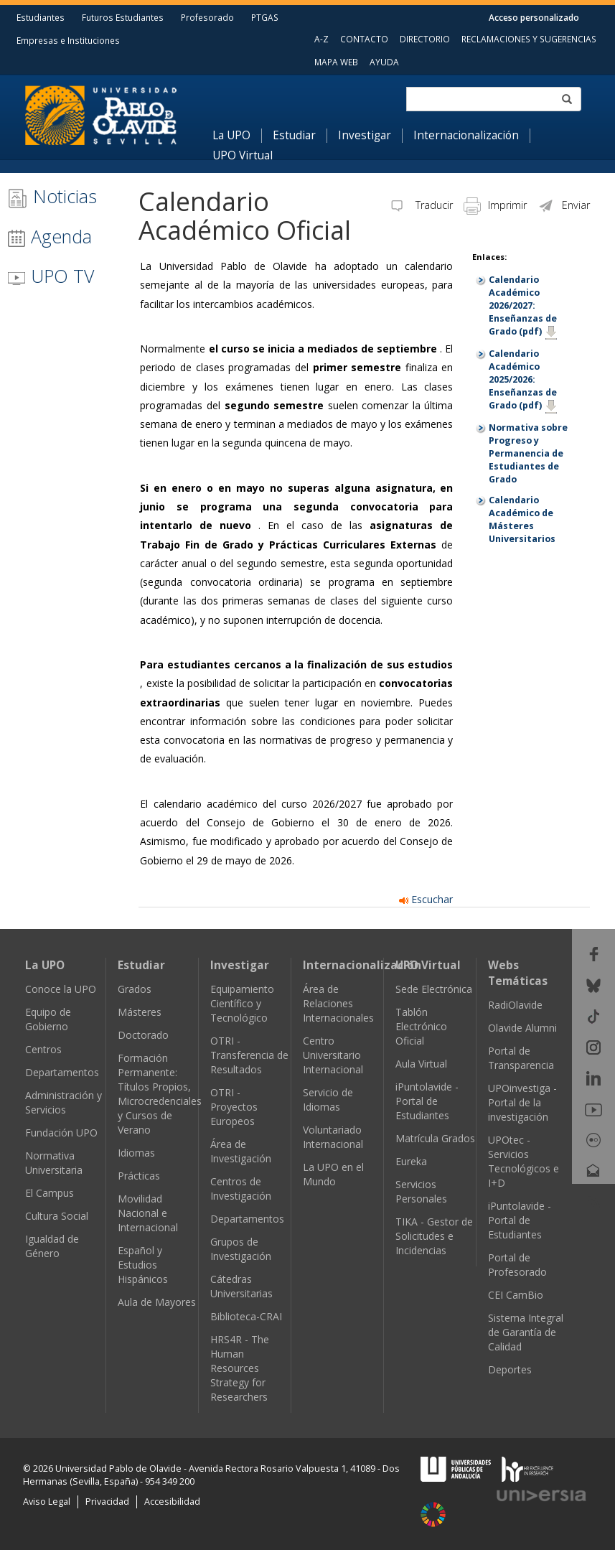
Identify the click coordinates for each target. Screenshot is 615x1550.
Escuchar (426, 899)
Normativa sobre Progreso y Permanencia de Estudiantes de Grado (528, 453)
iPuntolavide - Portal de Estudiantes (427, 1101)
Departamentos (62, 1072)
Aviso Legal (46, 1501)
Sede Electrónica (433, 989)
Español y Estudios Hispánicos (143, 1264)
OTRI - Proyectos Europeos (234, 1107)
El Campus (49, 1193)
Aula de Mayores (157, 1302)
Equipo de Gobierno (48, 1019)
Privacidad (107, 1501)
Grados (134, 989)
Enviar (563, 205)
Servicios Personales (421, 1191)
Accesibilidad (172, 1501)
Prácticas (139, 1175)
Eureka (411, 1161)
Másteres (139, 1012)
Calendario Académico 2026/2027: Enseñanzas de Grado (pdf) (523, 305)
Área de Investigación (240, 1151)
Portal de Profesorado (517, 1265)
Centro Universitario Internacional (333, 1055)
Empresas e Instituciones (68, 40)
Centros (43, 1049)
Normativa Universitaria (54, 1163)
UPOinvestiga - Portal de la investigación (522, 1102)
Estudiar (294, 136)
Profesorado (207, 17)
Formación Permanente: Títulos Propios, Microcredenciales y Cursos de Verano (160, 1093)
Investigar (364, 136)
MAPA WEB (336, 61)
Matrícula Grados (435, 1138)
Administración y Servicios (63, 1102)
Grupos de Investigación (240, 1249)
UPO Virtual (242, 156)
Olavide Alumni (522, 1028)
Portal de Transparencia (521, 1058)
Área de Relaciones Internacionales (338, 1003)
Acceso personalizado (534, 17)
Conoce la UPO (60, 989)
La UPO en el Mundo (333, 1174)
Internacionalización (466, 136)
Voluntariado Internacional (333, 1137)
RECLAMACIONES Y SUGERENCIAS (528, 39)
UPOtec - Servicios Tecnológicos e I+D (523, 1161)
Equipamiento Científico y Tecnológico (242, 1003)
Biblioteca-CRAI (246, 1316)
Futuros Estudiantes (123, 17)
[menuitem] (237, 136)
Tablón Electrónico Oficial (421, 1026)
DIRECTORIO (425, 39)
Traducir (420, 205)
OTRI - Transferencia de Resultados (249, 1055)
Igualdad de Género (52, 1246)
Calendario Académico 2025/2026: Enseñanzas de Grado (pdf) (523, 379)
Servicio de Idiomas (328, 1100)
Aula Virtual (421, 1063)
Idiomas (136, 1152)
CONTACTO (364, 39)
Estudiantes (41, 17)
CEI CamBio (515, 1295)
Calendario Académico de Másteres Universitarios (522, 519)
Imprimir (495, 205)
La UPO (231, 136)
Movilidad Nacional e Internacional (148, 1213)
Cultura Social (56, 1216)
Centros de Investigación (240, 1189)
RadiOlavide (515, 1005)
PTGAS (264, 17)
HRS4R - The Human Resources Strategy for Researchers (239, 1368)
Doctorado (143, 1035)
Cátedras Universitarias (241, 1286)
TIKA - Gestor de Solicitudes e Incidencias (434, 1236)
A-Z (321, 39)
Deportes (510, 1369)
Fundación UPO (61, 1132)
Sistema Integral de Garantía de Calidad (525, 1332)
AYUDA (384, 61)
